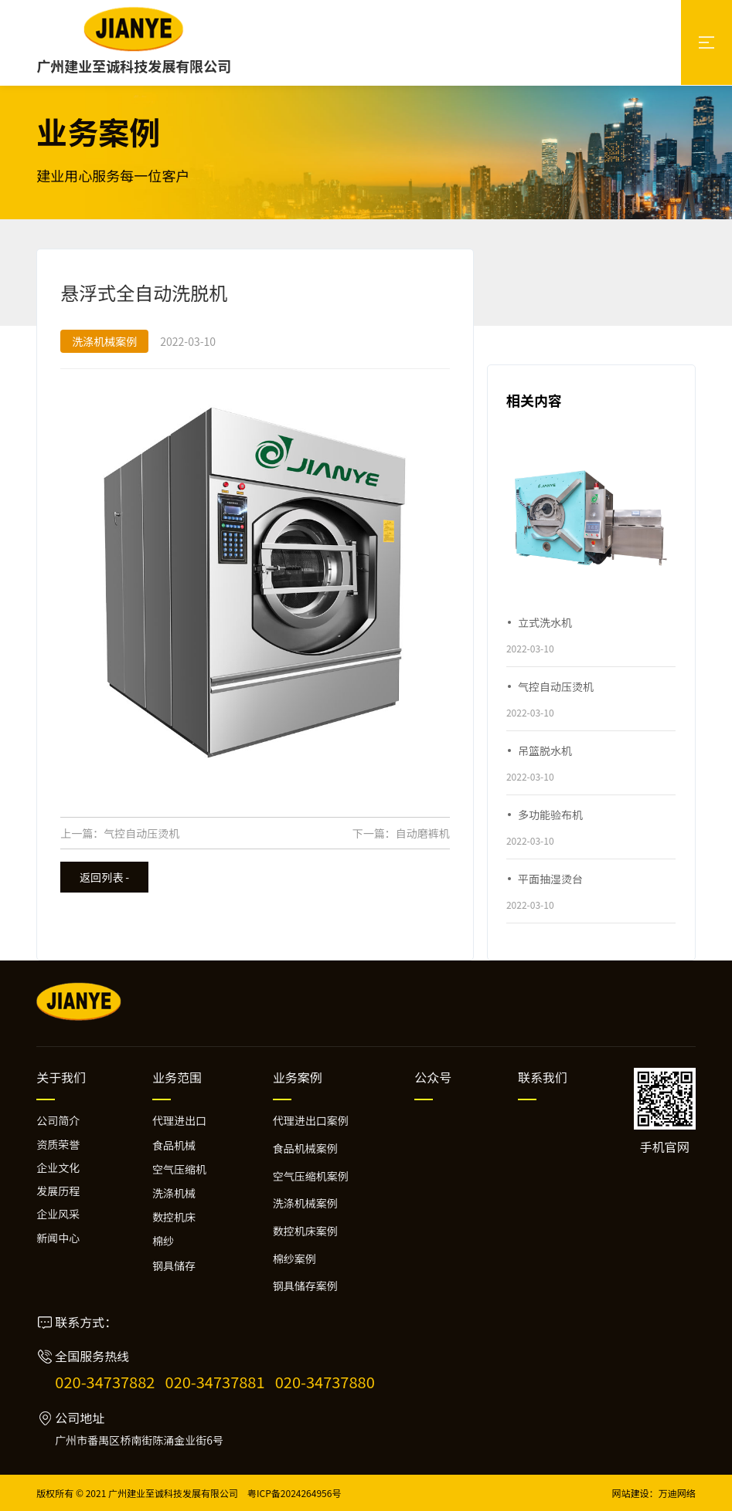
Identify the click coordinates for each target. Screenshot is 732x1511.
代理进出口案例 (311, 1120)
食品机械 (174, 1145)
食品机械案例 (305, 1148)
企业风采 (58, 1213)
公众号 (432, 1077)
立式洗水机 (545, 622)
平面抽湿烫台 (550, 878)
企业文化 (58, 1167)
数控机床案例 (305, 1230)
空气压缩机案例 (311, 1176)
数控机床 (174, 1217)
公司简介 (58, 1120)
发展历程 (58, 1190)
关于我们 (61, 1077)
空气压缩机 (179, 1169)
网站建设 (630, 1492)
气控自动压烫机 (141, 833)
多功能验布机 (550, 814)
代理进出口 (179, 1120)
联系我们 (542, 1077)
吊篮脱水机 (545, 750)
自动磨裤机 (423, 833)
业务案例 (297, 1077)
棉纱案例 (294, 1258)
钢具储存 (174, 1265)
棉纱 (163, 1240)
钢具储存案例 (305, 1285)
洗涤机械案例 (305, 1203)
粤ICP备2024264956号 (294, 1492)
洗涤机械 (174, 1193)
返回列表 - (104, 877)
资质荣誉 (58, 1144)
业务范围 (177, 1077)
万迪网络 (677, 1492)
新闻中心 (58, 1237)
